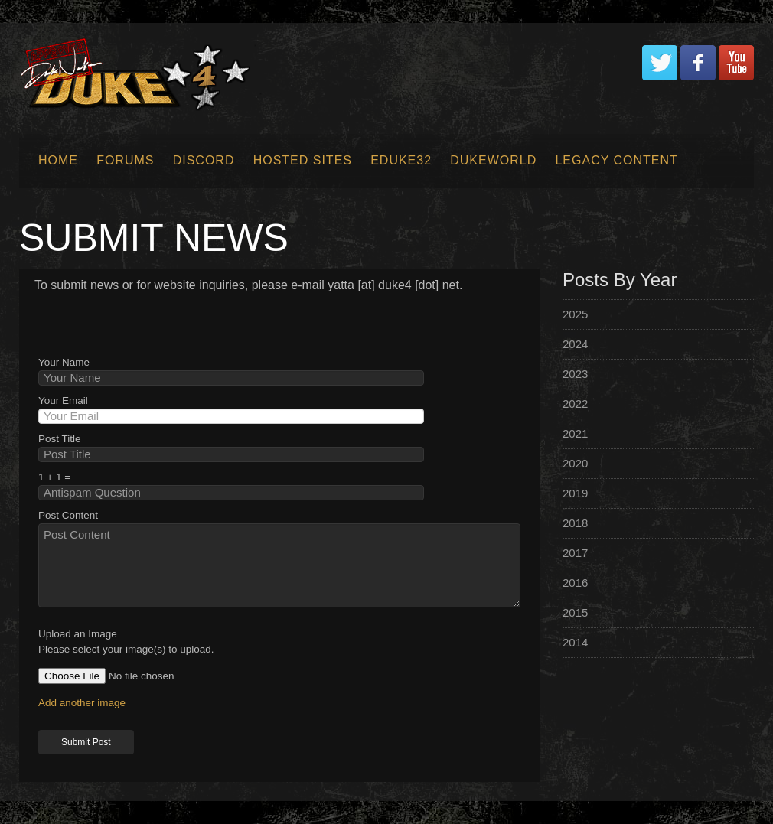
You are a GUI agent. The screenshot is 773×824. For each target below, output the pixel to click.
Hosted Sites (302, 160)
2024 (575, 343)
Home (58, 160)
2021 (575, 433)
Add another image (82, 702)
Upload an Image (77, 634)
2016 (575, 582)
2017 (575, 552)
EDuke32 (401, 160)
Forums (125, 160)
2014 (575, 642)
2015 (575, 612)
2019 (575, 493)
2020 (575, 463)
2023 (575, 373)
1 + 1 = (54, 477)
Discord (204, 160)
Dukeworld (493, 160)
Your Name (64, 362)
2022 (575, 403)
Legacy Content (616, 160)
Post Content (68, 515)
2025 (575, 314)
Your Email (63, 400)
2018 (575, 522)
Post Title (59, 439)
